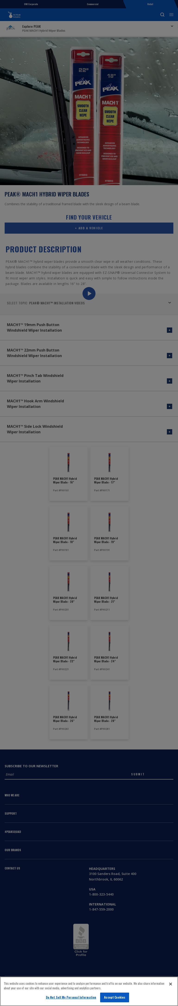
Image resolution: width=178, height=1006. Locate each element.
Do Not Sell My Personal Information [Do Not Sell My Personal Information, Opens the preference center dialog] (71, 997)
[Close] (170, 984)
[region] (89, 991)
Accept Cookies (114, 997)
